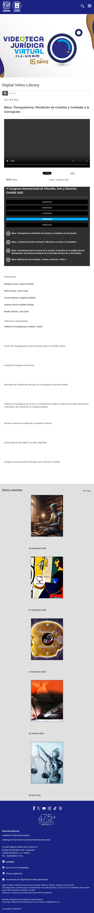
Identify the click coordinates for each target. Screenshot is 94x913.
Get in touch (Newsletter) (15, 867)
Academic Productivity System (16, 835)
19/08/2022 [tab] (47, 225)
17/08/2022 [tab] (47, 213)
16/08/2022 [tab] (47, 207)
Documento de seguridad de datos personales (25, 879)
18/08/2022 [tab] (47, 219)
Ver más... (87, 491)
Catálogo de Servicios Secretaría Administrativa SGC (26, 840)
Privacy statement (12, 873)
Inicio (6, 99)
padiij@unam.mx (52, 902)
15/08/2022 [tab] (47, 202)
